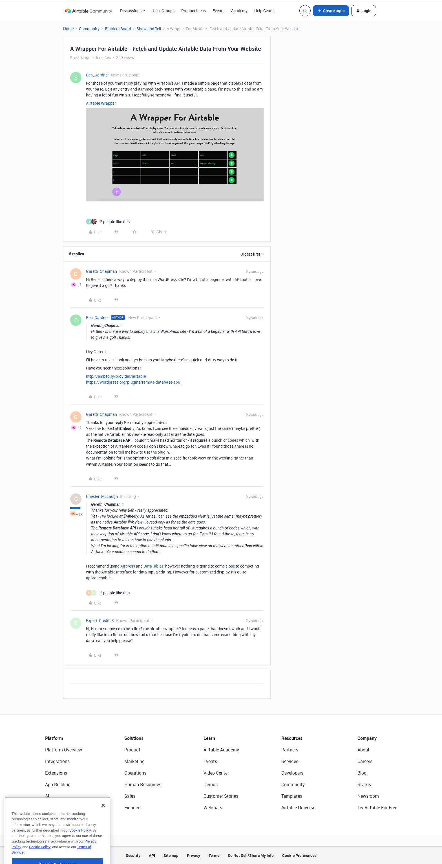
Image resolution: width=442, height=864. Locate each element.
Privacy (193, 855)
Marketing (134, 761)
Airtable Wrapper (101, 103)
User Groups (163, 10)
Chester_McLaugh (102, 496)
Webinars (213, 807)
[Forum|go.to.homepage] (88, 10)
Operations (135, 773)
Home (68, 28)
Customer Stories (221, 796)
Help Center (264, 10)
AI (47, 796)
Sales (129, 796)
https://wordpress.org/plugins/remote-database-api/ (133, 382)
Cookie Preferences (299, 855)
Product (132, 750)
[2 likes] (108, 222)
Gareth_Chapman (101, 271)
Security (133, 855)
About (363, 750)
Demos (211, 784)
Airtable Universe (298, 807)
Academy (239, 10)
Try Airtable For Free (377, 807)
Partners (289, 750)
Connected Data (61, 807)
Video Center (216, 773)
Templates (291, 796)
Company (367, 738)
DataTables (153, 566)
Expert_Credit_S (100, 620)
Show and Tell (148, 28)
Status (364, 784)
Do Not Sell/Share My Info (251, 855)
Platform (54, 738)
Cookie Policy (80, 844)
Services (289, 761)
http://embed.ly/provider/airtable (116, 376)
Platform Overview (63, 750)
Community (89, 28)
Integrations (57, 761)
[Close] (103, 820)
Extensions (56, 773)
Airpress (127, 566)
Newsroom (368, 796)
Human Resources (142, 784)
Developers (292, 773)
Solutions (133, 738)
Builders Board (118, 28)
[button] (331, 10)
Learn (209, 738)
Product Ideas (193, 10)
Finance (132, 807)
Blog (361, 773)
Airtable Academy (221, 750)
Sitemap (170, 855)
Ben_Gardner (97, 75)
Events (218, 10)
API (152, 855)
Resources (291, 738)
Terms (214, 855)
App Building (57, 784)
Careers (364, 761)
